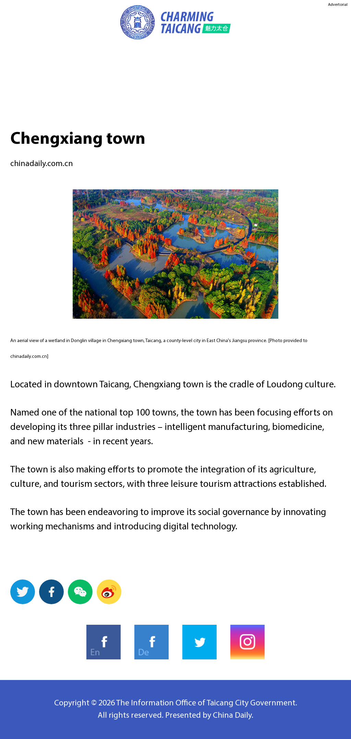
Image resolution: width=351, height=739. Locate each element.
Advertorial (338, 5)
